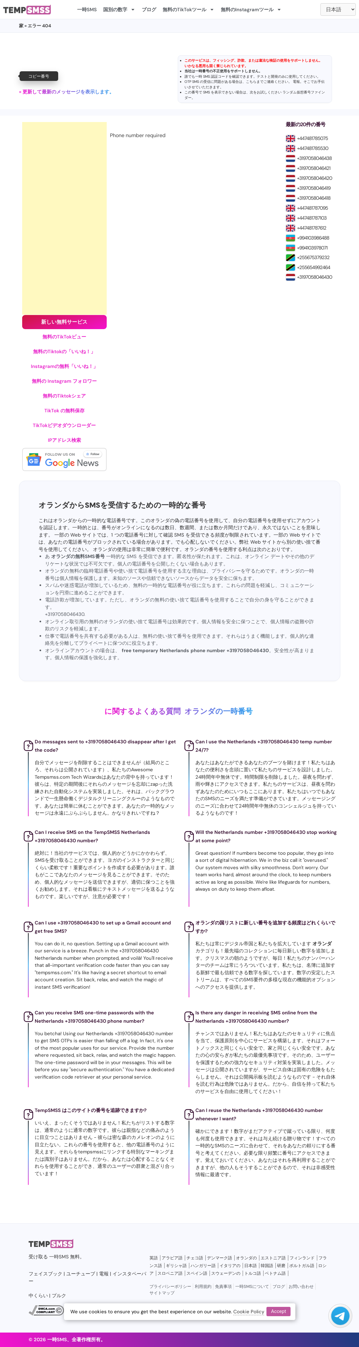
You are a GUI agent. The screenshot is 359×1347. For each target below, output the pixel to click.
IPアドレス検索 (64, 440)
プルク (59, 1295)
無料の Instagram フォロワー (64, 381)
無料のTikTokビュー (64, 337)
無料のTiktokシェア (64, 396)
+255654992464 (313, 267)
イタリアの (230, 1265)
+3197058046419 (313, 188)
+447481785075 (312, 138)
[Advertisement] (64, 218)
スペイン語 (196, 1273)
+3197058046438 (314, 158)
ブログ (149, 9)
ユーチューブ (80, 1274)
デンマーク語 (219, 1258)
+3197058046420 (314, 178)
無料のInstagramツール (251, 9)
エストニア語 (273, 1258)
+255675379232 (313, 257)
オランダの (246, 1258)
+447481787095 (312, 208)
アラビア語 (172, 1258)
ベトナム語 (275, 1273)
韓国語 (267, 1265)
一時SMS (87, 9)
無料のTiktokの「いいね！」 (64, 351)
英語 (153, 1258)
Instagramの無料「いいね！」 (64, 366)
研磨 (281, 1265)
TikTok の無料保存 (64, 410)
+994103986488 (313, 238)
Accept (278, 1311)
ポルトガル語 (301, 1265)
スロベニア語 (170, 1273)
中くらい (38, 1295)
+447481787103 (312, 218)
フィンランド (302, 1258)
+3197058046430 (314, 277)
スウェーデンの (225, 1273)
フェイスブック (45, 1274)
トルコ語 (252, 1273)
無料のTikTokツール (188, 9)
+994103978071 (312, 248)
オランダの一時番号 (218, 711)
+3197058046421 (313, 168)
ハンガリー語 (203, 1265)
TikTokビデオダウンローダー (64, 425)
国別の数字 (119, 9)
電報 (296, 81)
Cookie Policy (248, 1311)
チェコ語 (194, 1258)
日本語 (250, 1265)
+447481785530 (312, 148)
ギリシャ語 (176, 1265)
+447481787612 (311, 228)
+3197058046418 (313, 198)
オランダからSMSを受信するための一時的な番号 (122, 505)
